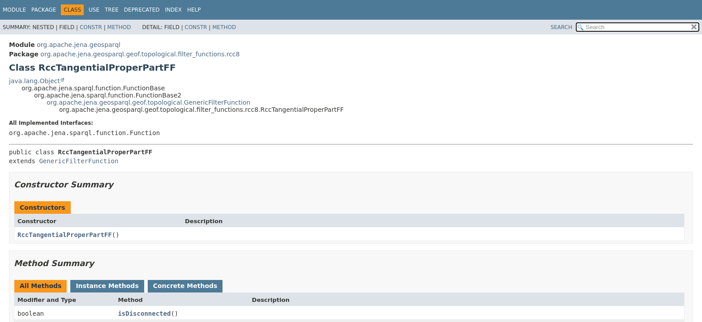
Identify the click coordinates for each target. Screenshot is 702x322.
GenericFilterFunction (78, 161)
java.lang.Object (34, 81)
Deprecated (142, 10)
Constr (91, 27)
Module (14, 10)
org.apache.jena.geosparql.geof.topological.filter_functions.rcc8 (140, 54)
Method (119, 27)
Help (194, 10)
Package (43, 10)
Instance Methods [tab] (107, 285)
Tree (112, 10)
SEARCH (562, 27)
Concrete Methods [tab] (185, 285)
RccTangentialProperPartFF (64, 234)
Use (94, 10)
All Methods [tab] (40, 285)
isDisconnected (144, 313)
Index (173, 10)
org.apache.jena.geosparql (78, 44)
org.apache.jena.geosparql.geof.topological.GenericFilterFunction (148, 102)
